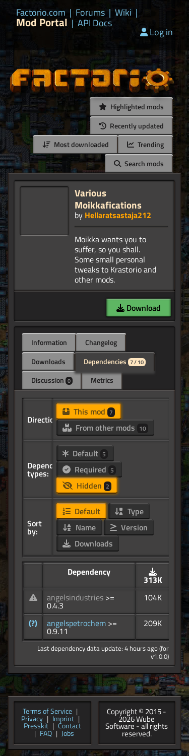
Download (138, 308)
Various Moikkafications (108, 198)
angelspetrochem (77, 623)
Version (129, 527)
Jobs (67, 734)
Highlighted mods (131, 106)
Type (129, 511)
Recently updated (131, 125)
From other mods (105, 428)
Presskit (36, 726)
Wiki (123, 12)
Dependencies (115, 361)
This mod (88, 411)
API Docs (95, 23)
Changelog (101, 342)
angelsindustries (76, 597)
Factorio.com (41, 12)
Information (49, 342)
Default (85, 453)
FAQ (46, 734)
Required (89, 469)
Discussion (52, 380)
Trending (145, 144)
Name (79, 527)
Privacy (32, 719)
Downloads (48, 361)
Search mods (139, 163)
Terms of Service (47, 712)
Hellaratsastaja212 (118, 215)
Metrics (102, 380)
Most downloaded (75, 144)
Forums (90, 12)
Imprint (63, 719)
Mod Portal (42, 22)
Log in (156, 32)
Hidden (86, 485)
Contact (69, 726)
